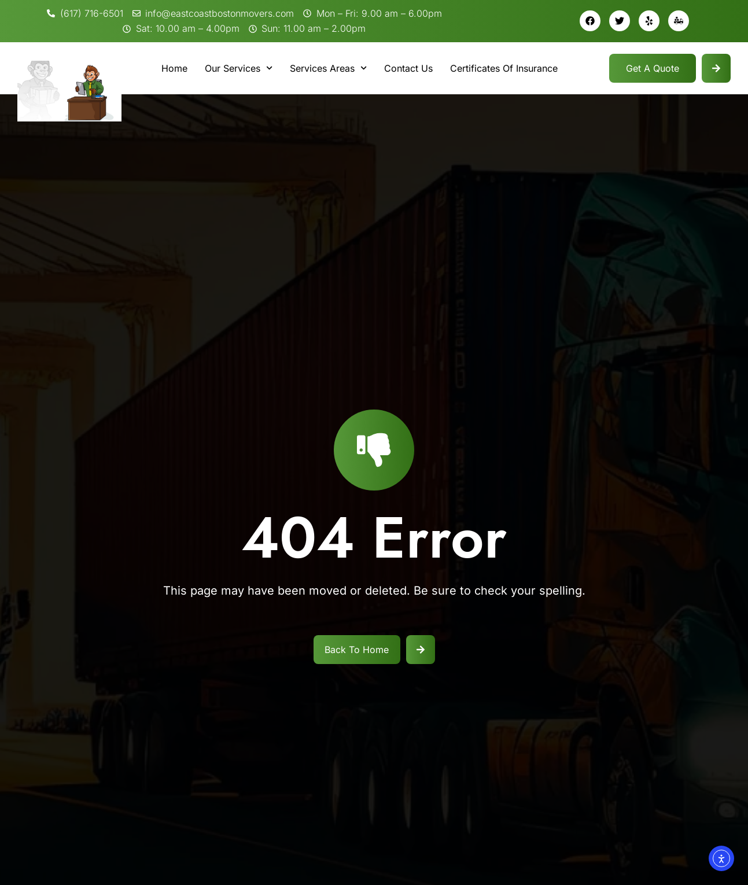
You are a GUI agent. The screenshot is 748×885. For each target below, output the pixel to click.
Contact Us (408, 68)
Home (174, 68)
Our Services (238, 68)
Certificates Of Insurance (504, 68)
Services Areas (328, 68)
